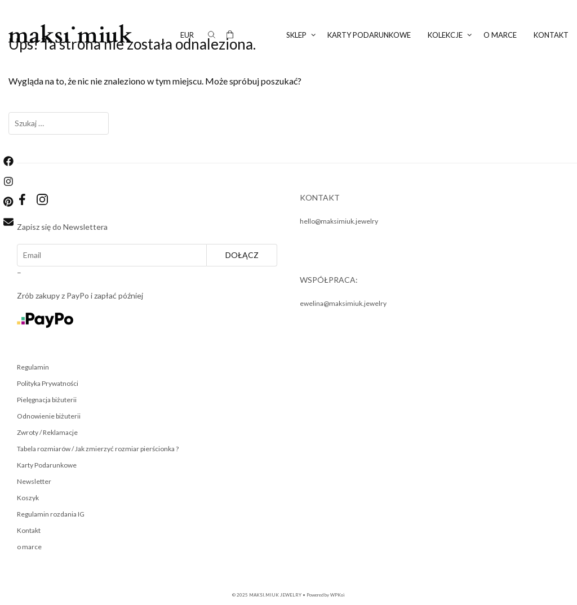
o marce (500, 34)
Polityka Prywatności (47, 383)
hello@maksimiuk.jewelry (339, 221)
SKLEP (302, 34)
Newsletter (34, 481)
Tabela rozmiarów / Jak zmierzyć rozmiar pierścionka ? (98, 448)
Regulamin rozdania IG (51, 514)
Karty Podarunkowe (47, 465)
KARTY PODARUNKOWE (369, 34)
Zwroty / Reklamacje (47, 432)
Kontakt (551, 34)
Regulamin (33, 367)
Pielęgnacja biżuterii (47, 399)
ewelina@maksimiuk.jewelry (343, 303)
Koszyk (28, 497)
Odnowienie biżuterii (49, 416)
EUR (187, 34)
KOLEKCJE (451, 34)
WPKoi (337, 595)
